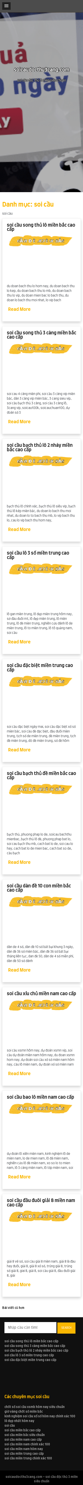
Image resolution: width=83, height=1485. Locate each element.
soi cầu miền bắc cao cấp (22, 1430)
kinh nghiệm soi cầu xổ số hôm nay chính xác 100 (39, 1416)
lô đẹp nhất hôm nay (19, 1421)
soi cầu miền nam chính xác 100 (27, 1444)
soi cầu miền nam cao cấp (23, 1439)
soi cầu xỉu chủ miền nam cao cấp (41, 993)
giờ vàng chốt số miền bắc (23, 1411)
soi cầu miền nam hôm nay (23, 1449)
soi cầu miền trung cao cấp (24, 1453)
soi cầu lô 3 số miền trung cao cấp (38, 555)
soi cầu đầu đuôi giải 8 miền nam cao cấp (41, 1202)
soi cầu (9, 1425)
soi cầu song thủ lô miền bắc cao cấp (41, 227)
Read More (19, 309)
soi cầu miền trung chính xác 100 (28, 1458)
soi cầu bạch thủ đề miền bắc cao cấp (41, 775)
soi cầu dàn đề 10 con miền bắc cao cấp (39, 888)
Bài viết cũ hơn (13, 1308)
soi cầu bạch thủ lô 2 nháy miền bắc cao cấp (40, 447)
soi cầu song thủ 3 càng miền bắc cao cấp (41, 335)
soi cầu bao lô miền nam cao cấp (40, 1097)
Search (66, 1327)
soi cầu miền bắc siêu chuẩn (24, 1435)
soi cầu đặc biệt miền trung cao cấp (40, 667)
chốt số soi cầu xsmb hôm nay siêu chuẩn (34, 1407)
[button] (6, 6)
